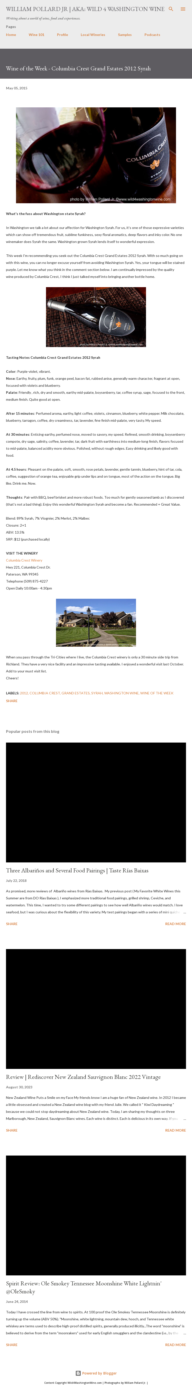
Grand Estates (76, 693)
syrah (97, 693)
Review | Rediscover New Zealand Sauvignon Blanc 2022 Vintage (83, 1077)
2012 (24, 693)
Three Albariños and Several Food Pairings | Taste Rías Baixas (77, 870)
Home (11, 34)
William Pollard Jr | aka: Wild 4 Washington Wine (85, 9)
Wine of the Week (157, 693)
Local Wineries (93, 34)
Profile (62, 34)
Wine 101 (36, 34)
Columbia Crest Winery (24, 560)
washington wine (121, 693)
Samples (125, 34)
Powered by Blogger (96, 1373)
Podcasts (152, 34)
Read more (175, 924)
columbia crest (45, 693)
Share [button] (12, 701)
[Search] (171, 9)
